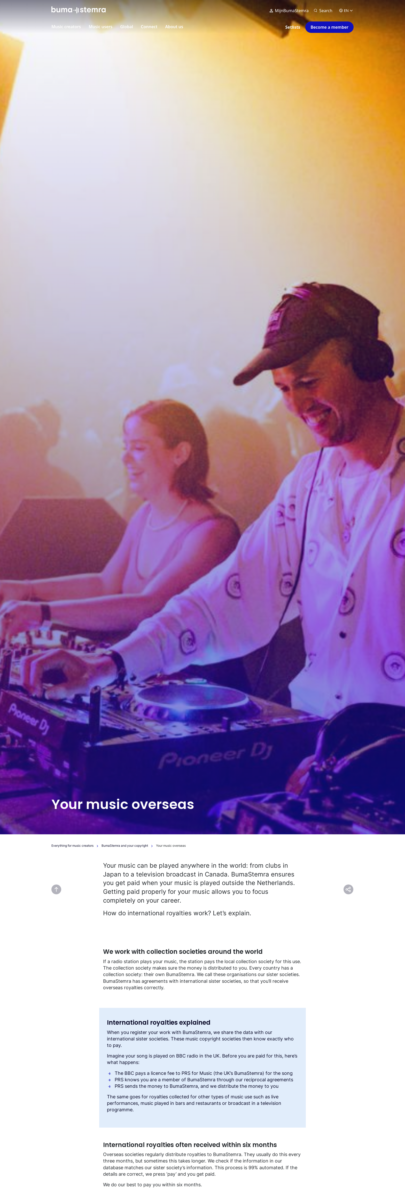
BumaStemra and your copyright (125, 846)
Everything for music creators (72, 846)
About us (174, 26)
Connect (149, 26)
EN (346, 10)
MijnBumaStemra (289, 10)
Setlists (292, 27)
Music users (100, 26)
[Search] (323, 10)
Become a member (329, 27)
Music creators (66, 26)
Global (126, 26)
